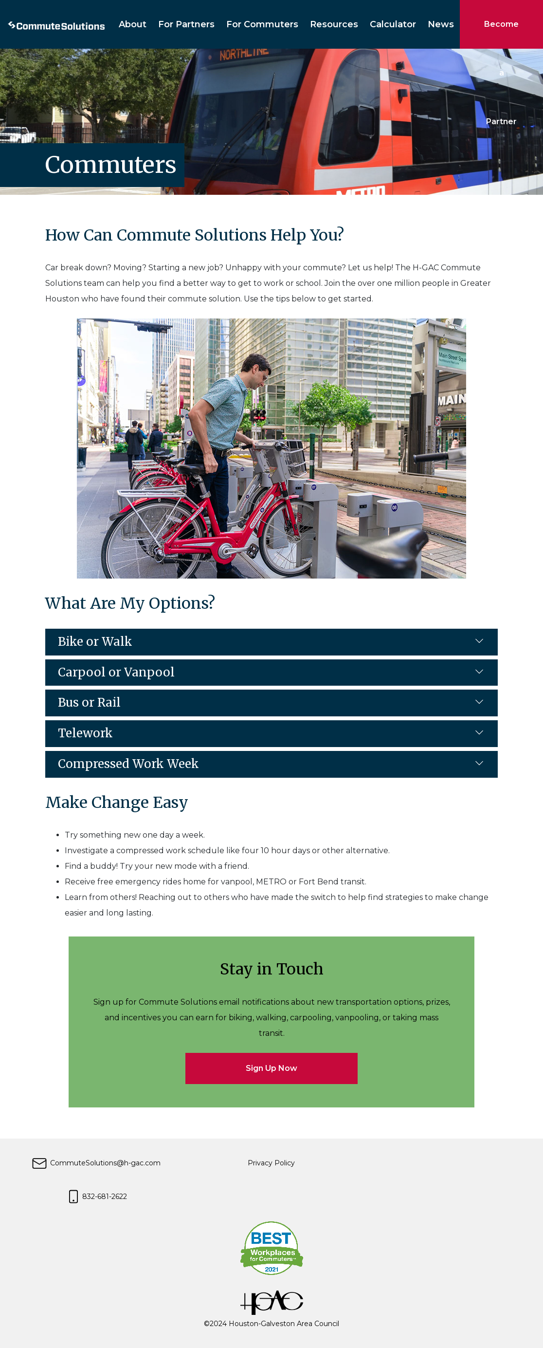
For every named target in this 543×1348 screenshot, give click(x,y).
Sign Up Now (271, 1068)
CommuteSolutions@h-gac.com (96, 1163)
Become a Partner (501, 34)
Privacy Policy (271, 1163)
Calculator (393, 24)
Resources (334, 24)
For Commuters (262, 24)
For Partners (186, 24)
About (132, 24)
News (441, 24)
